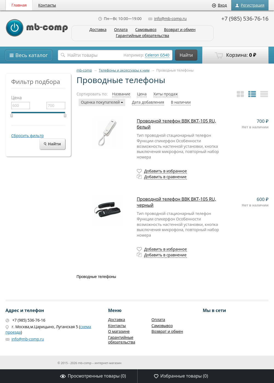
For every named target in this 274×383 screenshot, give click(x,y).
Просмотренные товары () (93, 376)
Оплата (121, 29)
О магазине (119, 331)
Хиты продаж (165, 94)
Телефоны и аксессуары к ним (124, 70)
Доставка (97, 29)
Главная (19, 5)
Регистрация (249, 5)
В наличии (181, 102)
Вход (219, 5)
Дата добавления (148, 102)
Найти (186, 55)
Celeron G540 (157, 55)
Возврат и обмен (179, 29)
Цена (142, 94)
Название (121, 94)
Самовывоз (145, 29)
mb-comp (84, 70)
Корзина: (235, 55)
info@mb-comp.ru (167, 18)
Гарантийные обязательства (142, 35)
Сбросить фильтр (27, 135)
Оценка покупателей (102, 102)
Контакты (47, 5)
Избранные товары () (181, 376)
